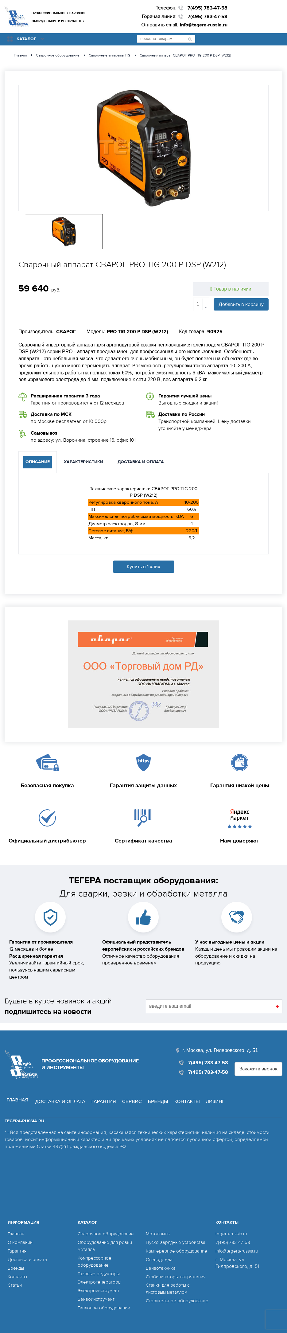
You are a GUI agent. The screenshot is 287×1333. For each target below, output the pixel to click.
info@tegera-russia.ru (203, 25)
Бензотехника (161, 1258)
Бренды (158, 1093)
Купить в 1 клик (143, 566)
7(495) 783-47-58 (207, 8)
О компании (21, 1234)
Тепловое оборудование (105, 1299)
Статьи (15, 1277)
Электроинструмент (100, 1283)
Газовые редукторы (100, 1265)
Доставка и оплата (57, 1093)
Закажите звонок (258, 1062)
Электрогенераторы (100, 1274)
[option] (143, 147)
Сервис (131, 1093)
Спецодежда (160, 1250)
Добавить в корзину (241, 304)
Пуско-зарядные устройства (177, 1226)
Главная (14, 1093)
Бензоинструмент (97, 1291)
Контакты (188, 1093)
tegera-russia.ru (231, 1226)
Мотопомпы (91, 1308)
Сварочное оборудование (107, 1226)
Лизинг (217, 1093)
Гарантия (102, 1093)
